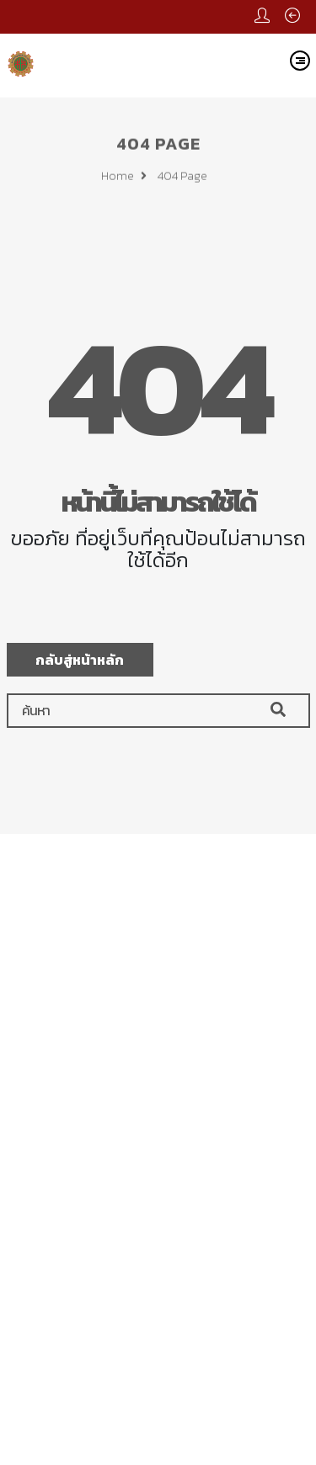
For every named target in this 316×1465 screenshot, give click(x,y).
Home (124, 178)
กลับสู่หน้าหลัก (79, 660)
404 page (182, 178)
